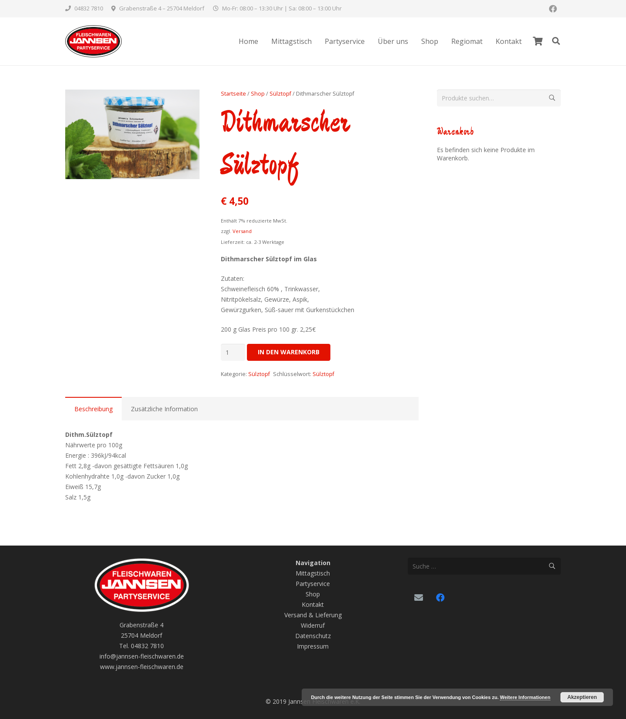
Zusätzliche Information (164, 409)
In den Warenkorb (289, 352)
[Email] (419, 598)
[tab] (93, 408)
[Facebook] (553, 9)
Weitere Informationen (525, 697)
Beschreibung (93, 409)
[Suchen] (556, 41)
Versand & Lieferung (313, 615)
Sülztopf (280, 93)
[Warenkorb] (537, 41)
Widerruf (313, 625)
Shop (258, 93)
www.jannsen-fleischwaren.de (141, 666)
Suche (552, 98)
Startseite (233, 93)
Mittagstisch (313, 573)
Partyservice (313, 583)
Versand (242, 231)
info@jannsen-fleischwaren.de (142, 656)
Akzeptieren (582, 697)
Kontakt (313, 604)
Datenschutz (313, 636)
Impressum (313, 646)
